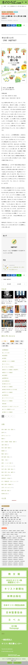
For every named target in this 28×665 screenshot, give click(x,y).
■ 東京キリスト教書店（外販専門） (10, 369)
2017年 (24, 532)
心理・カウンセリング (7, 487)
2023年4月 (5, 554)
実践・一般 (4, 460)
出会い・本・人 (12, 536)
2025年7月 (10, 541)
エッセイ (6, 536)
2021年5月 (21, 563)
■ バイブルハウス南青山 (8, 367)
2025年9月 (22, 539)
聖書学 (4, 450)
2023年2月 (15, 554)
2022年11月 (11, 555)
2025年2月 (15, 543)
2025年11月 (11, 539)
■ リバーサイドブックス (8, 398)
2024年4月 (5, 548)
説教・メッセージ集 (7, 463)
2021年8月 (5, 563)
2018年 (20, 532)
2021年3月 (10, 564)
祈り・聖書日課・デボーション (9, 481)
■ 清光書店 (4, 375)
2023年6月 (15, 552)
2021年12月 (5, 561)
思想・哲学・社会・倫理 (8, 472)
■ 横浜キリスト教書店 (7, 372)
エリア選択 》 (5, 341)
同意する (10, 662)
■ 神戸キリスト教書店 (7, 392)
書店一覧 (18, 98)
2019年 (16, 532)
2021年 (8, 532)
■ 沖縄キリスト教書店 (7, 412)
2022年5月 (21, 557)
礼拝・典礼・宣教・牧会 (8, 469)
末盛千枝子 (9, 279)
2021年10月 (16, 561)
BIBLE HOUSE (12, 98)
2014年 (12, 534)
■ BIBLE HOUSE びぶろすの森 (9, 389)
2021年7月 (10, 563)
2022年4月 (5, 559)
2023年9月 (22, 550)
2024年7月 (10, 546)
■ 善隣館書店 (5, 350)
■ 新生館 (4, 403)
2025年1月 (21, 543)
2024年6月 (15, 546)
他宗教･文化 (5, 493)
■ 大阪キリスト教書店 (7, 386)
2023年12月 (5, 550)
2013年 (16, 534)
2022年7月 (10, 557)
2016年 (4, 534)
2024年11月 (11, 545)
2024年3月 (10, 548)
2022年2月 (15, 559)
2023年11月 (11, 550)
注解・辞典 (5, 444)
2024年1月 (21, 548)
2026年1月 (20, 537)
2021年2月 (15, 564)
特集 (17, 536)
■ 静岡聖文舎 (5, 378)
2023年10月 (16, 550)
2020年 (12, 532)
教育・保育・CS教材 (7, 484)
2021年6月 (15, 563)
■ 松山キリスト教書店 (7, 400)
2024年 (18, 530)
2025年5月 (21, 541)
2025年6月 (15, 541)
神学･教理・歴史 (6, 457)
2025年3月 (10, 543)
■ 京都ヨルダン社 (6, 383)
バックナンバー (4, 530)
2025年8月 (5, 541)
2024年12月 (5, 545)
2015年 (8, 534)
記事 (3, 432)
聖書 (4, 12)
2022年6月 (15, 557)
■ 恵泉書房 (4, 355)
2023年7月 (10, 552)
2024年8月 (5, 546)
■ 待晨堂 (4, 358)
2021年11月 (11, 561)
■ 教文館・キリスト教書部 (8, 361)
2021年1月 (21, 564)
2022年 (4, 532)
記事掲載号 (3, 537)
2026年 (10, 530)
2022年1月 (21, 559)
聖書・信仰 (4, 454)
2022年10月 (16, 555)
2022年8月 (5, 557)
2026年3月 (9, 537)
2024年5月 (21, 546)
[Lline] (19, 25)
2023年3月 (10, 554)
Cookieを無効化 (17, 662)
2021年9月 (22, 561)
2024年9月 (22, 545)
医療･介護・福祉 (6, 490)
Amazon (7, 98)
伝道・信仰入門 (6, 475)
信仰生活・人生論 (6, 478)
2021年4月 (12, 13)
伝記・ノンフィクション (8, 466)
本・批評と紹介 (5, 13)
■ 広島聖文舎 (5, 395)
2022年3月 (10, 559)
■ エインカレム (5, 364)
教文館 (15, 12)
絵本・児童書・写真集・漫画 (9, 441)
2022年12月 (5, 555)
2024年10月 (16, 545)
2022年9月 (22, 555)
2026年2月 (15, 537)
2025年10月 (16, 539)
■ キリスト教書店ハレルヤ (8, 409)
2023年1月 (21, 554)
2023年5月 (21, 552)
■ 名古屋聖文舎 (5, 381)
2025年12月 (5, 539)
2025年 (14, 530)
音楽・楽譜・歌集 (6, 447)
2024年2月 (15, 548)
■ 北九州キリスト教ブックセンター (10, 406)
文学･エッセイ (10, 12)
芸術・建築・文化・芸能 (8, 429)
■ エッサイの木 (5, 352)
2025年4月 (5, 543)
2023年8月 (5, 552)
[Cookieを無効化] (26, 661)
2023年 (22, 530)
